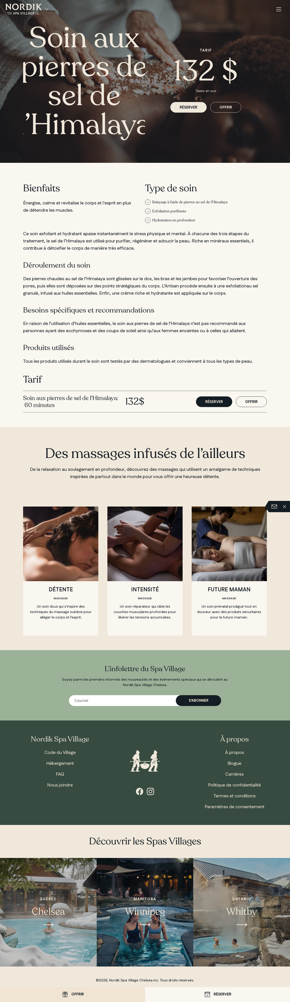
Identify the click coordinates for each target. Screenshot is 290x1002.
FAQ (60, 774)
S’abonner (198, 700)
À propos (234, 752)
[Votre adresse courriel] (145, 700)
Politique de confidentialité (234, 785)
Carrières (234, 774)
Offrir (72, 994)
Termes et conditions (234, 796)
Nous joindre (60, 785)
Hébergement (60, 763)
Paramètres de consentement (234, 807)
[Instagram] (150, 791)
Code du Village (60, 752)
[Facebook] (139, 791)
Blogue (234, 763)
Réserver (217, 994)
